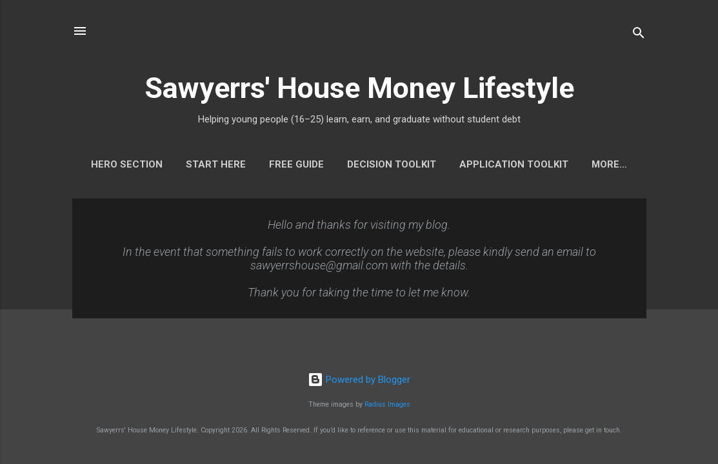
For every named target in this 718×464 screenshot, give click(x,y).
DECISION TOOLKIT (391, 164)
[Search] (638, 35)
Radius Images (387, 404)
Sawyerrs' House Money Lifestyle (359, 88)
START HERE (216, 164)
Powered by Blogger (359, 379)
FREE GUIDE (296, 164)
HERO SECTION (127, 164)
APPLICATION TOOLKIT (513, 164)
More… (609, 164)
